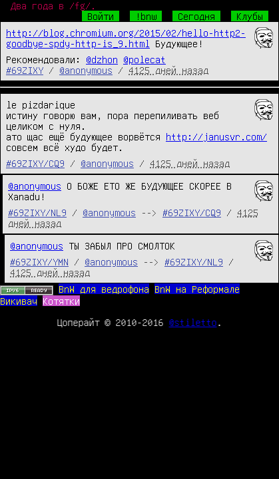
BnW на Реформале (197, 288)
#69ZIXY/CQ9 (35, 163)
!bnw (145, 16)
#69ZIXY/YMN (39, 261)
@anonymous (86, 70)
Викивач (18, 300)
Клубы (249, 16)
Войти (100, 16)
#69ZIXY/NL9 (37, 212)
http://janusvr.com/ (216, 136)
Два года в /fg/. (53, 5)
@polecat (144, 59)
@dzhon (102, 59)
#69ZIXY (24, 70)
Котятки (61, 300)
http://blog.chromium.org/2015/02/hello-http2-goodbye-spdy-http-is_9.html (126, 38)
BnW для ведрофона (104, 288)
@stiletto (193, 322)
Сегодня (196, 16)
